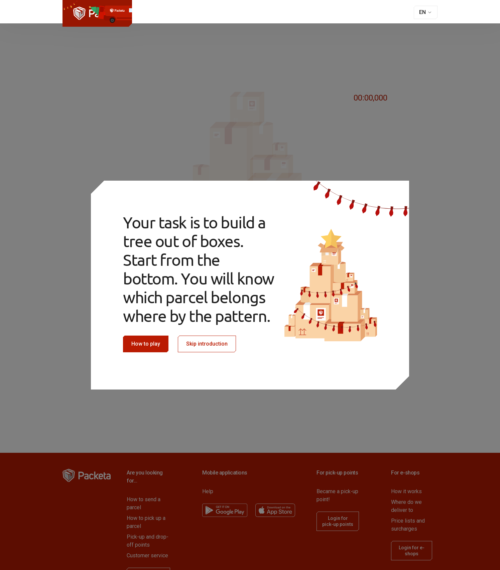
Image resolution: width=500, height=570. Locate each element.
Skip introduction (207, 344)
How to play (145, 344)
